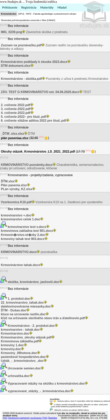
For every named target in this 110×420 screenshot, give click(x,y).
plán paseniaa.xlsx (14, 138)
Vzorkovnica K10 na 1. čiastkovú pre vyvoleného (51, 202)
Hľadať (62, 7)
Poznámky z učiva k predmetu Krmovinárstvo (54, 78)
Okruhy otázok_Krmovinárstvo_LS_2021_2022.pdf (38, 151)
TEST (45, 92)
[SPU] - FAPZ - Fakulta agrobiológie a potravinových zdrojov (47, 14)
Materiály (47, 7)
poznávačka (28, 252)
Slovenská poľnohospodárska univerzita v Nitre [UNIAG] (28, 20)
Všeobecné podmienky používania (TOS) (28, 418)
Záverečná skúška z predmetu (34, 32)
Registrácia (28, 7)
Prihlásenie (9, 7)
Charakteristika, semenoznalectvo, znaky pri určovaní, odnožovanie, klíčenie (52, 166)
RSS (5, 418)
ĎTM (17, 133)
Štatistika (52, 418)
